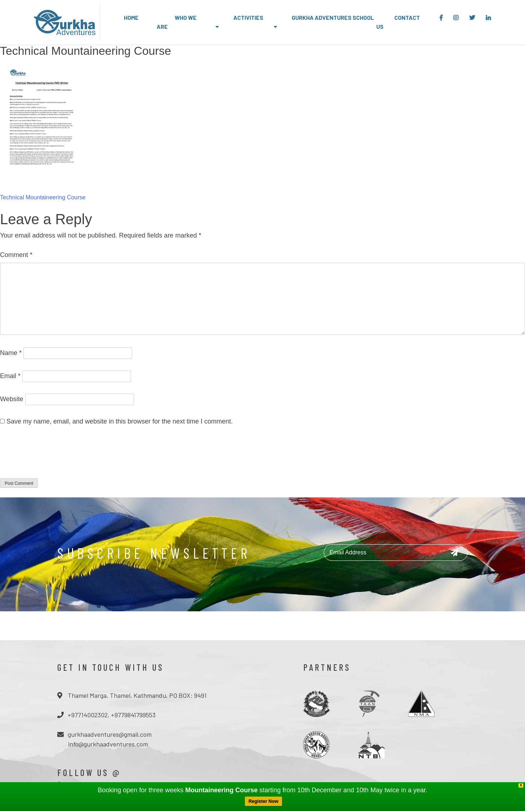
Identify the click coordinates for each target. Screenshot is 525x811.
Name (11, 352)
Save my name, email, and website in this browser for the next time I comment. (119, 421)
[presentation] (54, 457)
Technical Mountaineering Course (42, 197)
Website (11, 399)
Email (10, 376)
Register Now (263, 801)
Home (131, 17)
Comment (16, 254)
